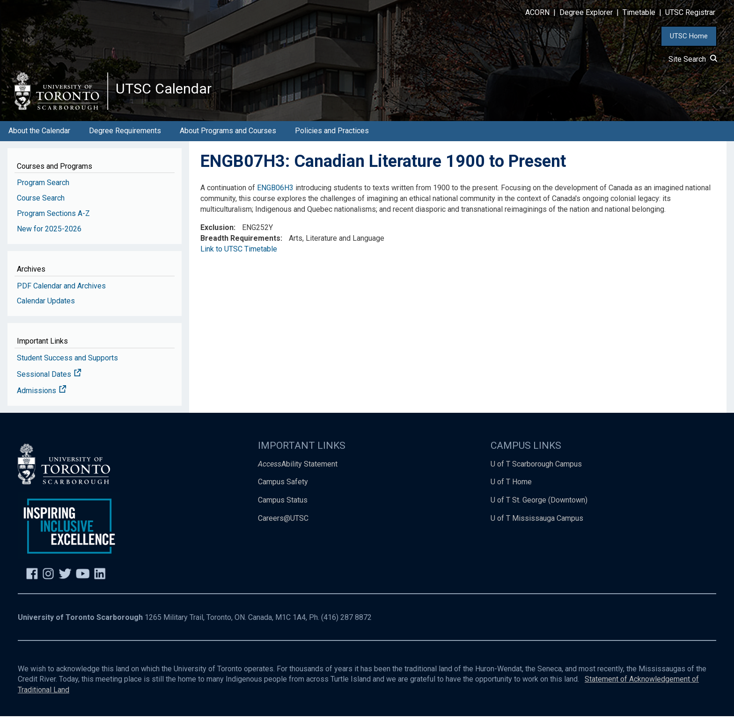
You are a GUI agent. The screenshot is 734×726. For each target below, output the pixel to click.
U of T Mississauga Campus (537, 528)
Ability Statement (298, 473)
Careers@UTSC (283, 528)
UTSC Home (689, 36)
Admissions (41, 400)
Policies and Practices (332, 140)
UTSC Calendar (172, 93)
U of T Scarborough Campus (536, 473)
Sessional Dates (49, 384)
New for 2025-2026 (49, 238)
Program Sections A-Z (53, 223)
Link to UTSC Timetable (238, 258)
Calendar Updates (46, 310)
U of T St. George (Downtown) (539, 509)
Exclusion (217, 237)
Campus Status (283, 509)
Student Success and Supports (67, 367)
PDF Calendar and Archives (61, 295)
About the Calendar (39, 140)
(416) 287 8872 (346, 627)
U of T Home (511, 491)
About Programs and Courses (228, 140)
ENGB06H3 (275, 197)
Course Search (41, 207)
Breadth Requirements (240, 248)
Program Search (43, 192)
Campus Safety (283, 491)
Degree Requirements (125, 140)
